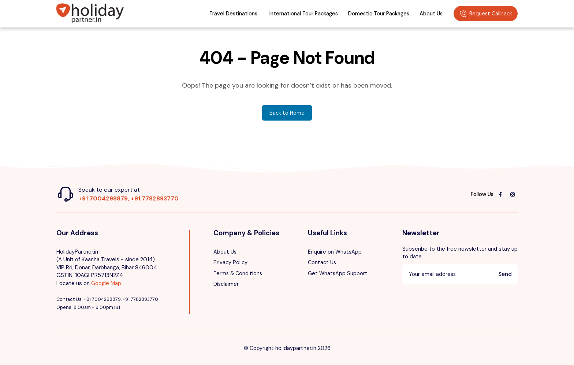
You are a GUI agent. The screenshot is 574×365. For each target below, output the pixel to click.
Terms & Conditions (237, 273)
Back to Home (287, 113)
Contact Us (322, 262)
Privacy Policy (230, 262)
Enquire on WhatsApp (335, 251)
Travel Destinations (233, 13)
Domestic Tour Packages (378, 13)
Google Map (106, 283)
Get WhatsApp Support (338, 273)
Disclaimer (226, 284)
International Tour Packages (303, 13)
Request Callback (485, 14)
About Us (431, 13)
